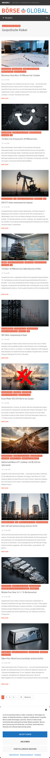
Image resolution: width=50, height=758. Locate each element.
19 (21, 697)
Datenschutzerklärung (26, 755)
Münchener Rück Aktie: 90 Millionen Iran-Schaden (20, 75)
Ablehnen (25, 741)
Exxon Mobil (26, 392)
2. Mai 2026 (5, 403)
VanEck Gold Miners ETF (30, 458)
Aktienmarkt (6, 132)
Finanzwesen (17, 69)
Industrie (22, 331)
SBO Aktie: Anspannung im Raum (14, 335)
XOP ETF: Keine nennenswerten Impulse (17, 202)
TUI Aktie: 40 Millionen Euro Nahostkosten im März (21, 268)
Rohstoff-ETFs (15, 458)
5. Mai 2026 (5, 339)
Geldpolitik (6, 652)
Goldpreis (5, 458)
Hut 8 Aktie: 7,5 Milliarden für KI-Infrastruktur (25, 3)
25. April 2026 (5, 469)
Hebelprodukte (34, 586)
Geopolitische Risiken (31, 69)
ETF (15, 199)
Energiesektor (7, 199)
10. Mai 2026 (5, 273)
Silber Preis (6, 655)
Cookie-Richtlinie (14, 755)
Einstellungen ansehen (25, 749)
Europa (4, 262)
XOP (44, 199)
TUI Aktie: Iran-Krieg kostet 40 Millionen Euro (19, 139)
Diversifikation (20, 328)
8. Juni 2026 (5, 80)
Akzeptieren (25, 734)
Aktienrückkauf (7, 328)
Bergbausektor (7, 456)
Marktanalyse (34, 652)
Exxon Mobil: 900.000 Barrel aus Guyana (17, 398)
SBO (28, 331)
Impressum (37, 755)
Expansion (17, 392)
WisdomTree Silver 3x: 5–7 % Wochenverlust (19, 592)
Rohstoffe (38, 199)
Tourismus (5, 135)
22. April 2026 (5, 663)
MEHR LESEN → (5, 98)
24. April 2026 (5, 596)
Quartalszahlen (20, 71)
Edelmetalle (6, 586)
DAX (16, 522)
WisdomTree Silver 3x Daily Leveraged (15, 588)
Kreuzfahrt (29, 262)
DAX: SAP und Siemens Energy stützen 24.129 (19, 526)
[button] (46, 709)
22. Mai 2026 (5, 207)
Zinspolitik (34, 588)
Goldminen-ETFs (36, 456)
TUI (11, 135)
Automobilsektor (8, 522)
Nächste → (29, 697)
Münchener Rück (7, 71)
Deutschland (6, 69)
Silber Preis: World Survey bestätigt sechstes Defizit (22, 658)
